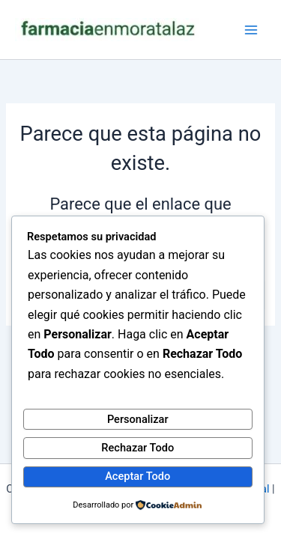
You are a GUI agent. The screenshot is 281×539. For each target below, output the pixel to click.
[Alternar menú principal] (251, 29)
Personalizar (138, 419)
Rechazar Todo (137, 447)
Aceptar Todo (137, 476)
